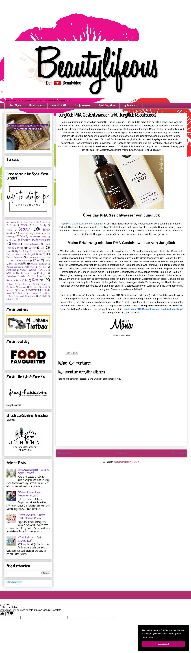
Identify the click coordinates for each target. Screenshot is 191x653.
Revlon (9, 284)
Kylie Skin (46, 258)
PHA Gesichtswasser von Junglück (85, 223)
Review (37, 280)
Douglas (44, 237)
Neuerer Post (65, 453)
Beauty (24, 229)
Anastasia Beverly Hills (30, 222)
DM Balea (20, 236)
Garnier (32, 248)
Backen (24, 225)
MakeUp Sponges (13, 267)
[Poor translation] (9, 613)
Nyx (34, 273)
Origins (43, 273)
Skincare (10, 290)
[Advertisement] (79, 18)
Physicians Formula (15, 276)
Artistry (46, 222)
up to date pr (131, 105)
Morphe (43, 270)
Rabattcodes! (36, 105)
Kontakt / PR (59, 105)
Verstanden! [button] (163, 644)
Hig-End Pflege (22, 251)
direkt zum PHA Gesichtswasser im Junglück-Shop (153, 309)
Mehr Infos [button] (148, 637)
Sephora (22, 287)
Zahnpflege (10, 299)
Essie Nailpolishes (32, 244)
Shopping (34, 287)
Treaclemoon (33, 293)
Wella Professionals (16, 296)
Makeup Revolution (39, 264)
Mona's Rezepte (28, 270)
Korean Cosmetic (14, 257)
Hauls (8, 251)
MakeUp (22, 264)
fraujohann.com (82, 105)
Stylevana (21, 290)
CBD (11, 237)
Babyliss (13, 225)
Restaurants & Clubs (16, 280)
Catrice (47, 233)
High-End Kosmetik (41, 251)
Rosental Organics (22, 284)
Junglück (31, 254)
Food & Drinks (16, 248)
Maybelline (11, 270)
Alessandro (11, 222)
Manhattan (29, 267)
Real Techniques (39, 276)
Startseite (122, 453)
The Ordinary (20, 293)
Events (47, 244)
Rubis (35, 284)
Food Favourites (107, 105)
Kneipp (42, 254)
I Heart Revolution (17, 254)
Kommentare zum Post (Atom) (127, 462)
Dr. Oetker (11, 240)
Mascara (42, 267)
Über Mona (15, 105)
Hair (42, 248)
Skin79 (44, 287)
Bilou (38, 234)
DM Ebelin (33, 236)
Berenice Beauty (26, 234)
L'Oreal (36, 260)
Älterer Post (178, 453)
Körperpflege (32, 257)
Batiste (9, 230)
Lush (11, 264)
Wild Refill (43, 296)
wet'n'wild (31, 296)
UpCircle (46, 293)
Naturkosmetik (22, 273)
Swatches (32, 290)
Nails (8, 273)
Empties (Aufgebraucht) (35, 240)
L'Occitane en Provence (19, 261)
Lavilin (47, 261)
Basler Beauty (39, 225)
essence (16, 244)
